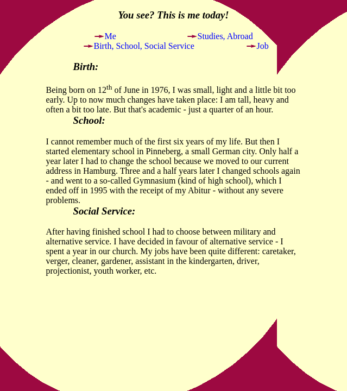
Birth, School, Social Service (144, 46)
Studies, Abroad (225, 36)
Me (110, 36)
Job (263, 46)
